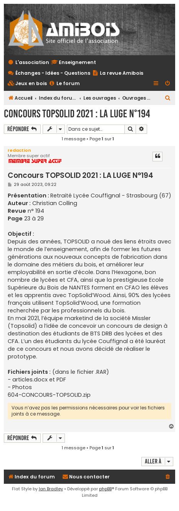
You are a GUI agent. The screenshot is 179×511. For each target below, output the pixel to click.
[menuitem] (27, 84)
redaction (19, 150)
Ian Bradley (51, 489)
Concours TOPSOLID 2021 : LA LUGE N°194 (77, 114)
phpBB (105, 489)
